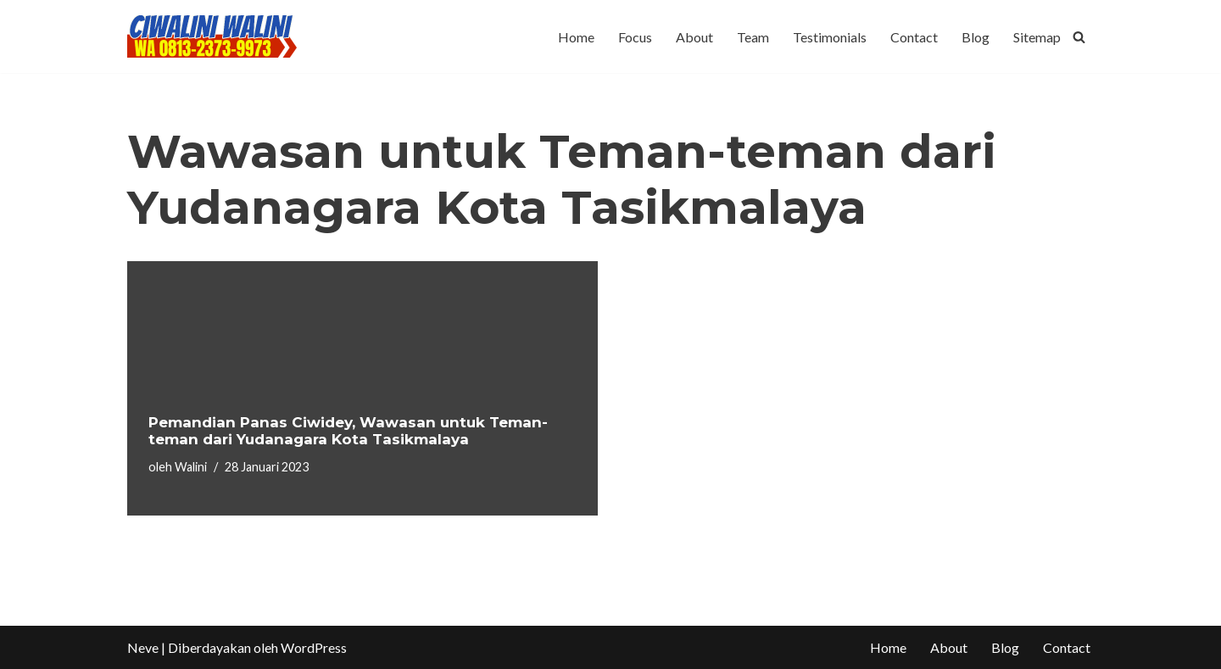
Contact (914, 37)
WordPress (314, 647)
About (694, 37)
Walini (191, 467)
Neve (143, 647)
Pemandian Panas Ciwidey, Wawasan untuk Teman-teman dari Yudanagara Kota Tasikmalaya (348, 431)
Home (576, 37)
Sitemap (1037, 37)
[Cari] (1079, 37)
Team (753, 37)
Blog (976, 37)
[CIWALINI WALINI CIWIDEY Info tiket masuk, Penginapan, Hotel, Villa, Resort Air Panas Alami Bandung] (212, 36)
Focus (635, 37)
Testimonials (830, 37)
